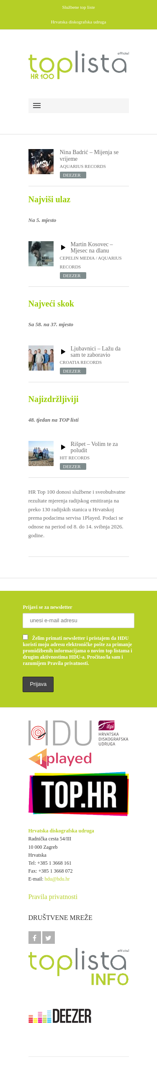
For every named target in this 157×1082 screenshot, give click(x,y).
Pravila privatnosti (53, 896)
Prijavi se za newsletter (47, 607)
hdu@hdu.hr (57, 879)
